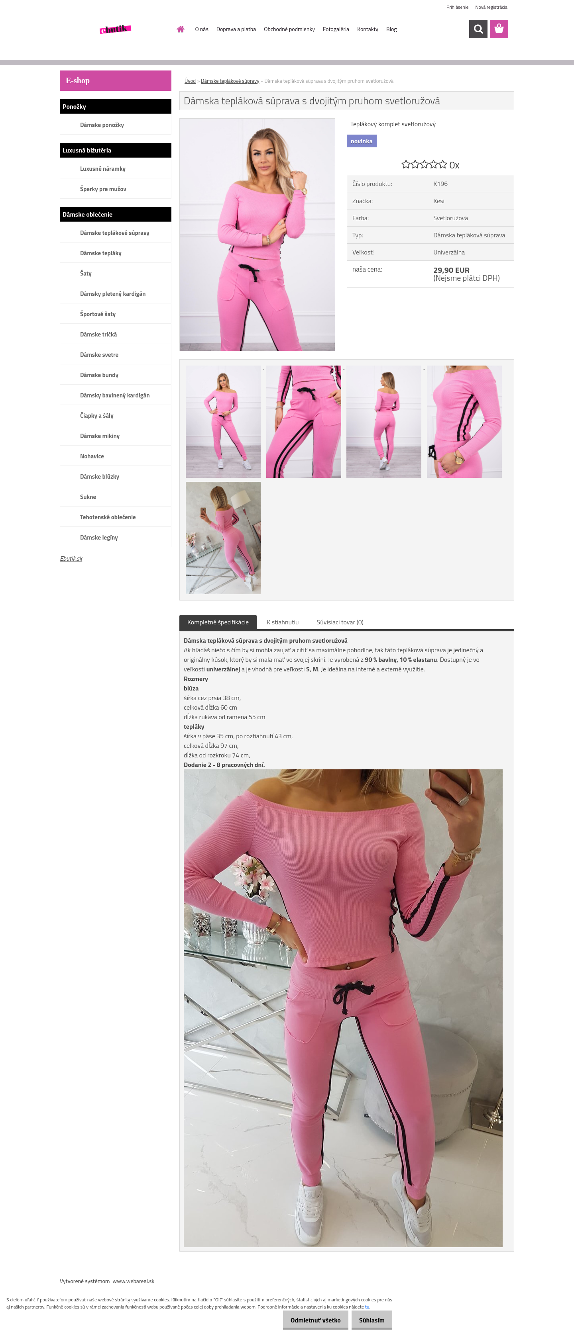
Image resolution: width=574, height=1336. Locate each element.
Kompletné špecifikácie (218, 622)
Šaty (86, 273)
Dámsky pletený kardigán (112, 293)
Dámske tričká (98, 334)
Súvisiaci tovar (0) (340, 622)
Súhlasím (369, 1320)
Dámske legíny (99, 537)
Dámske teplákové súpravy (114, 232)
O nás (201, 29)
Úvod (190, 81)
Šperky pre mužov (103, 189)
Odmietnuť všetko (308, 1320)
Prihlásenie (457, 7)
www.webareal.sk (134, 1281)
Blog (391, 29)
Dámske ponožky (102, 124)
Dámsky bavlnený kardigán (115, 395)
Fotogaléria (336, 29)
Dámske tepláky (101, 253)
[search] (478, 29)
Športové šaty (98, 314)
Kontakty (367, 29)
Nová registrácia (491, 7)
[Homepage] (180, 29)
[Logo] (114, 29)
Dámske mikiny (100, 435)
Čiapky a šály (97, 415)
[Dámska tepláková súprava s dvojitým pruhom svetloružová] (257, 122)
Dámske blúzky (99, 476)
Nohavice (92, 456)
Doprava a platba (236, 29)
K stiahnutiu (283, 622)
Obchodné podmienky (289, 29)
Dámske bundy (99, 374)
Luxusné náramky (103, 168)
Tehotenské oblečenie (108, 517)
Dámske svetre (99, 354)
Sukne (88, 496)
